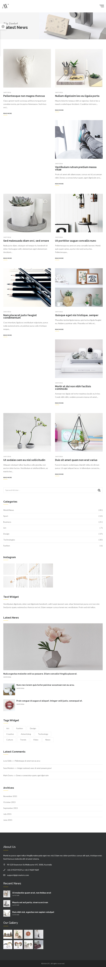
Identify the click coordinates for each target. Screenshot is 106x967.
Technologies (9, 540)
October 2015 (9, 802)
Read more (7, 113)
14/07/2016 (7, 92)
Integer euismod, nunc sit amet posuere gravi (34, 768)
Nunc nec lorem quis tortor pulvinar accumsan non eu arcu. (45, 685)
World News (8, 510)
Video (35, 739)
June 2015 (7, 820)
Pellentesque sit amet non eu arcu (27, 761)
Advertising (26, 734)
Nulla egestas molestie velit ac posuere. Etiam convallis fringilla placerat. (40, 674)
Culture (9, 739)
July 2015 (7, 814)
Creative (10, 734)
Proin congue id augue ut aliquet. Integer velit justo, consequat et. (49, 701)
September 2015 (10, 808)
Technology (43, 734)
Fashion (6, 545)
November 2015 (10, 796)
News (47, 739)
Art (4, 528)
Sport (5, 516)
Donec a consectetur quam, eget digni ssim (32, 775)
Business (7, 522)
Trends (23, 739)
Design (6, 534)
